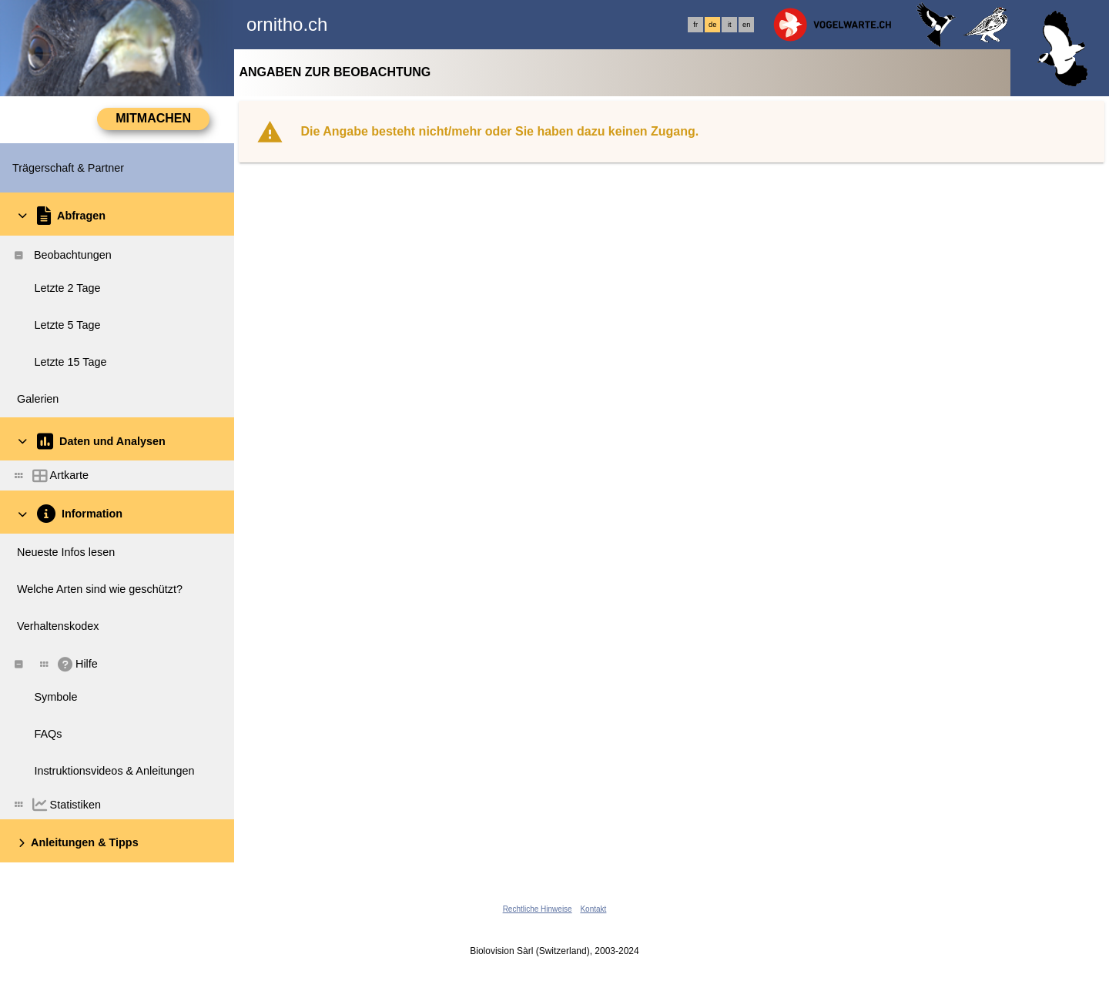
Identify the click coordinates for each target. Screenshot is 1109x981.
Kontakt (593, 909)
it (730, 24)
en (746, 24)
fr (695, 24)
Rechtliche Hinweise (537, 909)
